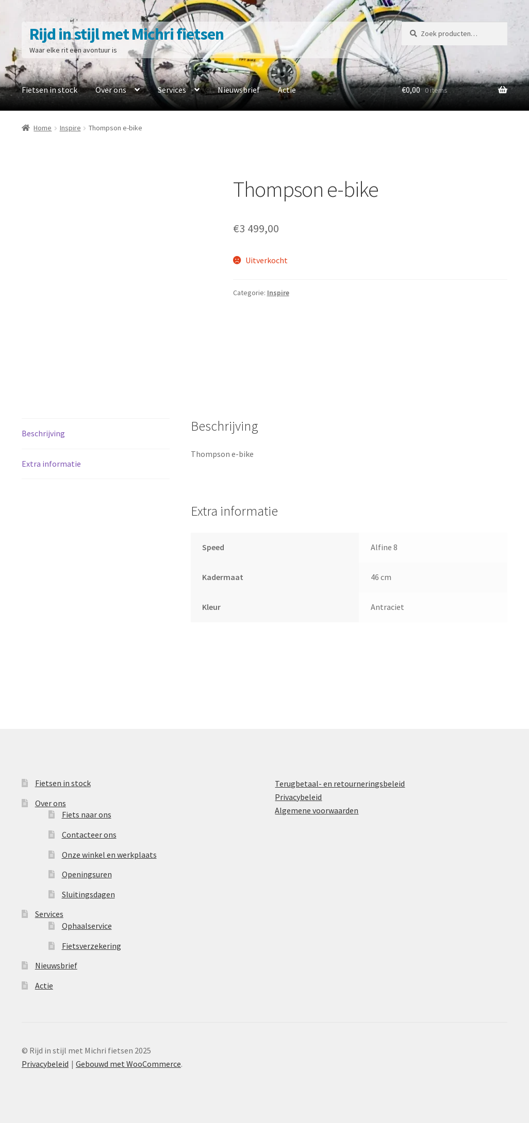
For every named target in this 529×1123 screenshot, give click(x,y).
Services (172, 89)
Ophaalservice (87, 926)
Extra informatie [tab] (51, 463)
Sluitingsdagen (88, 894)
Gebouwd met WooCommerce (128, 1064)
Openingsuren (87, 874)
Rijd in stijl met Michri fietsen (126, 34)
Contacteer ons (89, 834)
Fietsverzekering (91, 946)
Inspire (70, 127)
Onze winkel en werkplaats (109, 854)
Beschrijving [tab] (43, 433)
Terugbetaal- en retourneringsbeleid (340, 783)
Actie (287, 89)
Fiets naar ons (86, 814)
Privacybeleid (298, 797)
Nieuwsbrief (239, 89)
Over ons (110, 89)
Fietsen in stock (49, 89)
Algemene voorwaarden (316, 810)
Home (43, 127)
